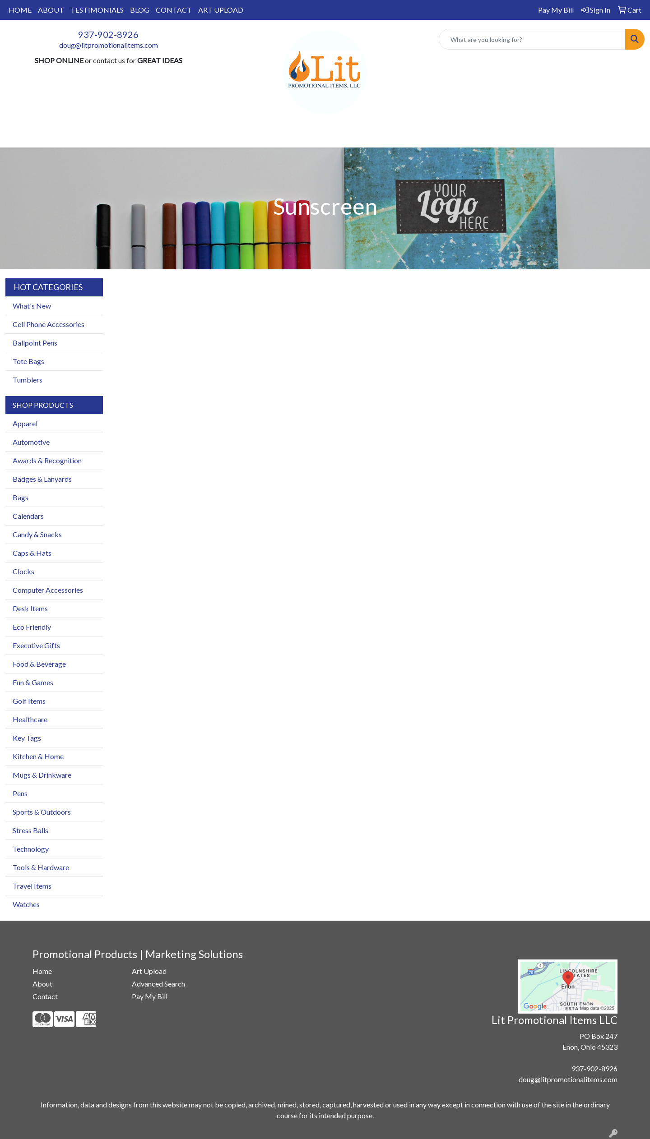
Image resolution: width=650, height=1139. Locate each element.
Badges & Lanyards (42, 479)
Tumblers (27, 379)
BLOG (139, 9)
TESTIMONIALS (97, 9)
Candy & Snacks (37, 534)
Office (318, 136)
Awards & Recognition (47, 460)
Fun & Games (33, 682)
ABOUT (51, 9)
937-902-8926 (108, 34)
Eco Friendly (32, 627)
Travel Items (32, 885)
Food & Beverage (39, 663)
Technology (31, 848)
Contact (45, 996)
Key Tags (27, 737)
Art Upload (149, 971)
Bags (237, 136)
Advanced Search (158, 983)
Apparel (202, 136)
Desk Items (30, 608)
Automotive (31, 442)
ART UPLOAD (220, 9)
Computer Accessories (48, 590)
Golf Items (29, 700)
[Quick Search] (532, 39)
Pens (20, 793)
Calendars (28, 516)
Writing (408, 136)
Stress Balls (30, 830)
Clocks (23, 571)
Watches (26, 904)
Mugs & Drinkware (42, 774)
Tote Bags (28, 361)
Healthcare (30, 719)
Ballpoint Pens (35, 342)
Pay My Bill (149, 996)
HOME (20, 9)
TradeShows (362, 136)
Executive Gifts (36, 645)
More (444, 136)
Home (42, 971)
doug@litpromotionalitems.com (108, 45)
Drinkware (276, 136)
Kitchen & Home (38, 756)
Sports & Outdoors (42, 811)
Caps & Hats (32, 553)
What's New (32, 305)
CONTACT (174, 9)
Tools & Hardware (41, 867)
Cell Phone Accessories (48, 324)
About (42, 983)
